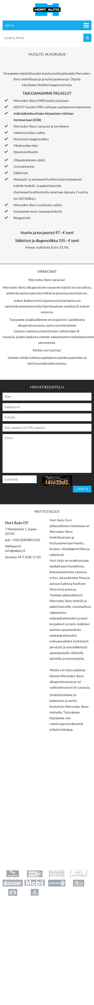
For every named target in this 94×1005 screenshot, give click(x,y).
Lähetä (82, 489)
